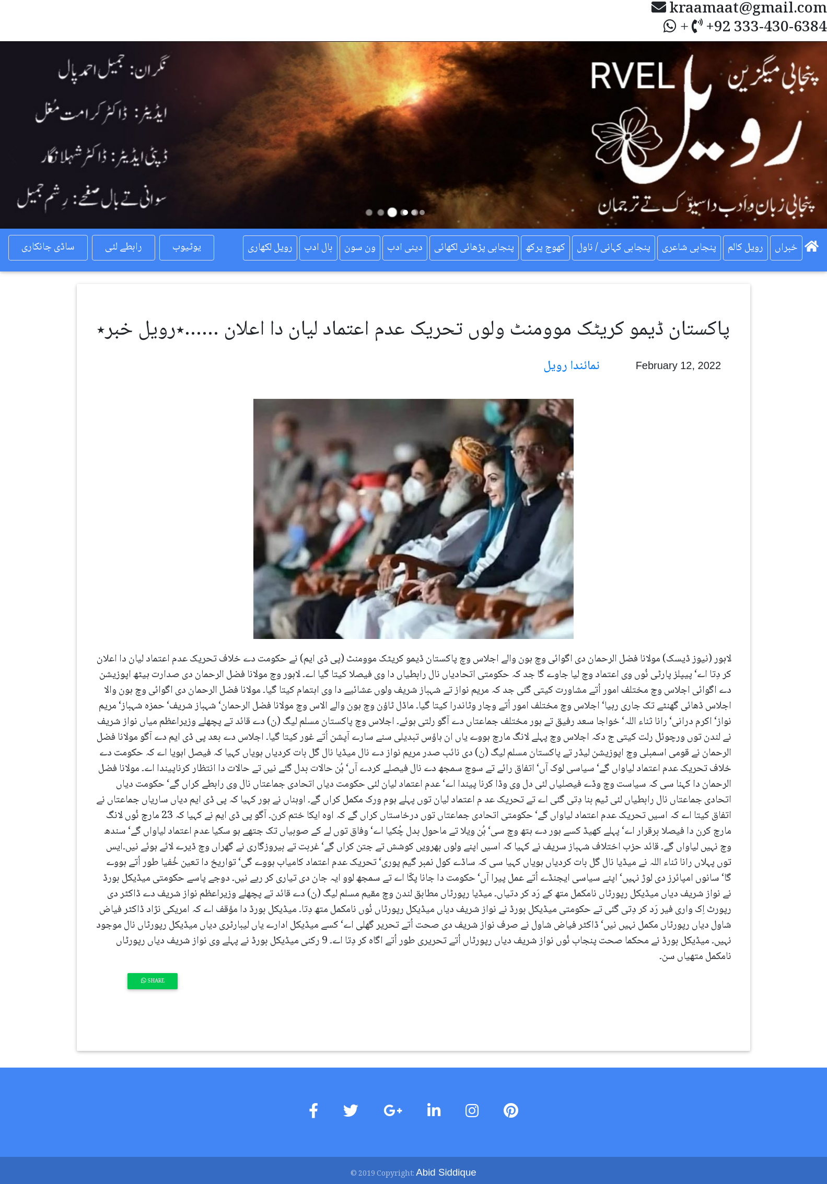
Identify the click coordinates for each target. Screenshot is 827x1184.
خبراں (786, 248)
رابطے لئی (123, 247)
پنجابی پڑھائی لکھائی (474, 248)
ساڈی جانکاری (48, 247)
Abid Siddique (446, 1172)
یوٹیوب (186, 247)
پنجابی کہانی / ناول (613, 248)
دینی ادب (405, 248)
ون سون (360, 248)
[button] (62, 135)
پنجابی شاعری (689, 248)
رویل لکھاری (270, 248)
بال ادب (318, 248)
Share (153, 981)
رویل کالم (745, 248)
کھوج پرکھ (545, 248)
